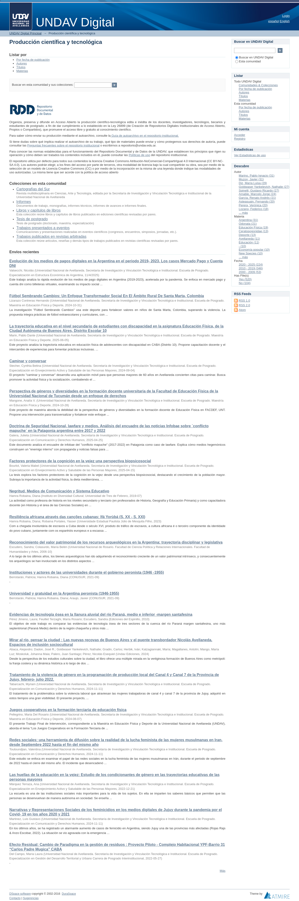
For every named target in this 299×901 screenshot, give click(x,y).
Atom (242, 310)
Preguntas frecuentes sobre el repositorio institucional (63, 145)
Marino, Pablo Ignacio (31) (256, 175)
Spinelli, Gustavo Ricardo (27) (259, 190)
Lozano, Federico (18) (253, 209)
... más (243, 212)
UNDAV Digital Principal (25, 33)
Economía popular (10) (254, 249)
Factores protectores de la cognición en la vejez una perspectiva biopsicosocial (80, 461)
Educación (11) (249, 242)
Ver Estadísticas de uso (250, 155)
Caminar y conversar (27, 361)
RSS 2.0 (244, 305)
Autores (21, 63)
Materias (22, 71)
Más (222, 871)
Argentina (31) (248, 220)
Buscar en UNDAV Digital (254, 57)
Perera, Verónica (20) (253, 205)
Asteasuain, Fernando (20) (257, 201)
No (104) (245, 283)
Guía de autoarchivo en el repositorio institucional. (145, 135)
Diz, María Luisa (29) (253, 183)
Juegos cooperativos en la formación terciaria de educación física (68, 710)
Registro (239, 138)
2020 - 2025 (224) (251, 264)
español (273, 21)
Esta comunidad (248, 61)
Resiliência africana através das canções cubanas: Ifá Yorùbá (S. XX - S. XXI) (77, 517)
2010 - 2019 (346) (251, 268)
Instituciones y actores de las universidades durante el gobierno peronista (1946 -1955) (86, 572)
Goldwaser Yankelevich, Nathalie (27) (264, 187)
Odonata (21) (248, 223)
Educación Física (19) (253, 227)
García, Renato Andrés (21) (257, 197)
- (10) (242, 246)
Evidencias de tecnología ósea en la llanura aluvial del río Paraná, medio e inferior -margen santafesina (100, 614)
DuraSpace (69, 893)
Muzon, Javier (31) (251, 179)
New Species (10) (251, 253)
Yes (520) (245, 279)
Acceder (239, 135)
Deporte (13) (247, 235)
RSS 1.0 (244, 300)
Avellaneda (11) (249, 238)
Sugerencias (31, 898)
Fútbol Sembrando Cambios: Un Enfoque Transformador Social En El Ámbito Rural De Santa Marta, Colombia (106, 296)
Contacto (15, 898)
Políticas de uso (139, 155)
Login (286, 16)
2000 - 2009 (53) (250, 272)
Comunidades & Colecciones (258, 85)
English (285, 21)
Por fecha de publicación (33, 59)
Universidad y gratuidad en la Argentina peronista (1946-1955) (64, 593)
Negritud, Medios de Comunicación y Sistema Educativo (59, 491)
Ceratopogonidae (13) (253, 231)
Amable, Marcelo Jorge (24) (257, 194)
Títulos (20, 67)
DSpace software (20, 893)
